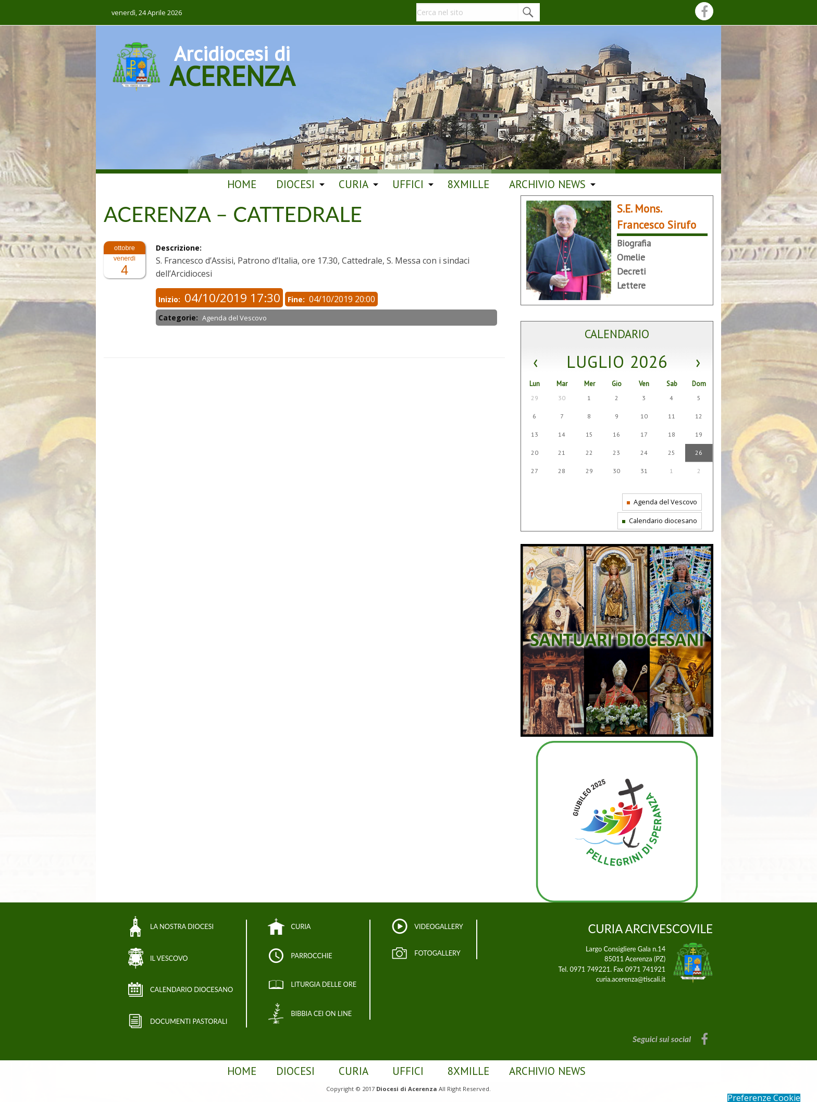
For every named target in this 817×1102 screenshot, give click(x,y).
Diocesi (295, 184)
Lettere (631, 285)
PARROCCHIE (311, 955)
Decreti (631, 271)
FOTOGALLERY (437, 953)
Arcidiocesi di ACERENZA (232, 64)
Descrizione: (180, 248)
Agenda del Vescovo (662, 501)
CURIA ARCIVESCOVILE (650, 929)
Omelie (631, 257)
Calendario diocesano (659, 520)
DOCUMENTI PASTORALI (188, 1021)
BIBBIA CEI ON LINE (321, 1013)
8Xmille (468, 184)
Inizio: (170, 299)
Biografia (634, 243)
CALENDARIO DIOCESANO (191, 989)
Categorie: (179, 318)
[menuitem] (242, 184)
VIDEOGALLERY (438, 926)
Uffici (408, 184)
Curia (353, 184)
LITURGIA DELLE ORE (323, 984)
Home (241, 184)
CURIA (301, 926)
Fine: (297, 299)
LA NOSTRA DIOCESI (182, 926)
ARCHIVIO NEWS (547, 184)
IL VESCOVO (169, 958)
